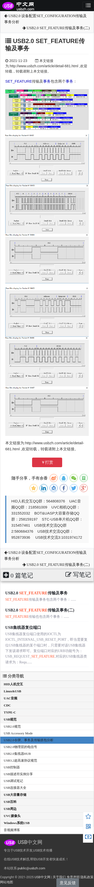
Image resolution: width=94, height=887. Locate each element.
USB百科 (10, 802)
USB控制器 (12, 767)
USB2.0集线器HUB (17, 754)
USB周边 (10, 809)
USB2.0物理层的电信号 (20, 747)
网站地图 (6, 882)
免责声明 (73, 877)
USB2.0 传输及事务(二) (39, 610)
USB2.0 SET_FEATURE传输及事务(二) (56, 28)
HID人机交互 (13, 684)
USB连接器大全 (15, 788)
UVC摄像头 (12, 816)
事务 (47, 81)
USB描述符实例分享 (18, 774)
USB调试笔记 (13, 781)
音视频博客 (12, 830)
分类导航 (13, 676)
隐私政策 (86, 877)
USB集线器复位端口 (23, 627)
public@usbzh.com (31, 868)
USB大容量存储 (15, 795)
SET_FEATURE (18, 81)
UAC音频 (10, 698)
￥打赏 (47, 462)
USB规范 (10, 719)
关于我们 (59, 877)
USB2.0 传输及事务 (36, 593)
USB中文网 (42, 877)
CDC (7, 705)
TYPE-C (10, 712)
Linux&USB (12, 691)
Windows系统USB (17, 823)
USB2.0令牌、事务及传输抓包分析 (28, 740)
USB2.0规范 (12, 726)
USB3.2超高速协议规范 (20, 760)
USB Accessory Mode (18, 733)
